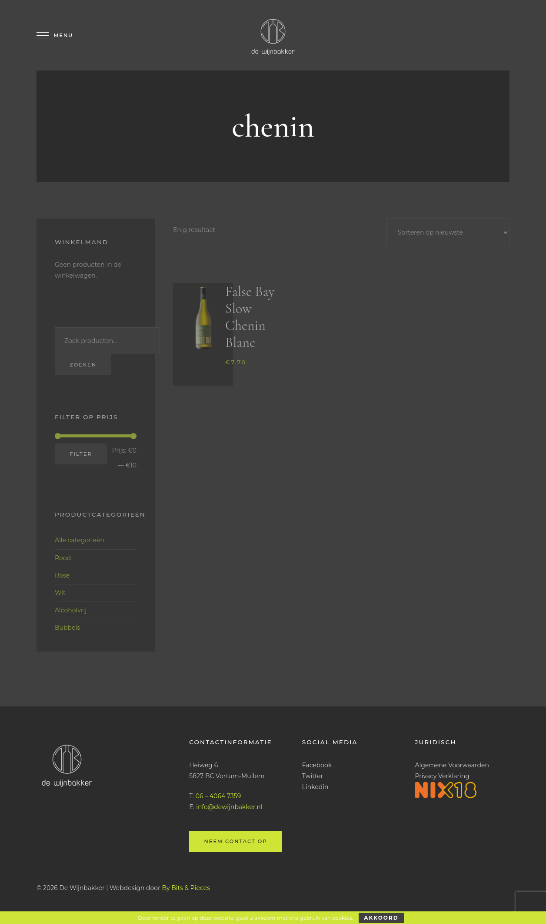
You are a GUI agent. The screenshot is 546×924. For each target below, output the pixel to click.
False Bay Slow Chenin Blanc (249, 317)
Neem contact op (235, 841)
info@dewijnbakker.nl (229, 807)
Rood (63, 558)
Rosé (62, 575)
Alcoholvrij (71, 610)
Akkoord (381, 917)
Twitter (312, 776)
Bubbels (67, 628)
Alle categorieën (79, 540)
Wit (60, 593)
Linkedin (315, 787)
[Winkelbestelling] (447, 232)
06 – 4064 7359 (218, 796)
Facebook (317, 765)
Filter (81, 454)
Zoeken (83, 365)
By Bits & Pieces (186, 888)
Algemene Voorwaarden (452, 765)
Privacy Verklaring (442, 776)
